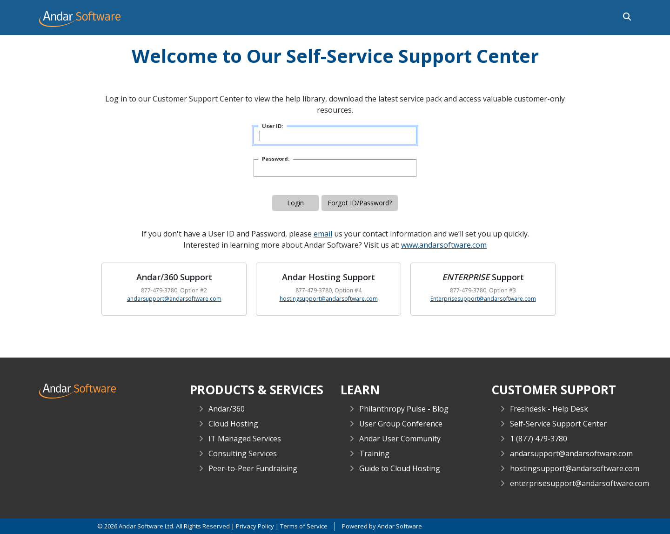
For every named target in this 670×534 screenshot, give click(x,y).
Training (374, 453)
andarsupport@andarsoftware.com (174, 299)
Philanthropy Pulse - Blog (404, 409)
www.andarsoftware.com (444, 245)
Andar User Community (400, 438)
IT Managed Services (244, 438)
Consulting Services (242, 453)
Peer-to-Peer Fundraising (252, 468)
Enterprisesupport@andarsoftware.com (483, 299)
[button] (624, 15)
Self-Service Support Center (558, 424)
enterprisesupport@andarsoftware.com (579, 483)
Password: (275, 158)
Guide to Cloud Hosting (399, 468)
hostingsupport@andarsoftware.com (329, 299)
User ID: (272, 125)
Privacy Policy (255, 526)
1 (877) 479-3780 (538, 438)
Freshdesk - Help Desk (549, 409)
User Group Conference (400, 424)
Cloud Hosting (233, 424)
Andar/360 (226, 409)
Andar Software (399, 526)
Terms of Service (304, 526)
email (323, 234)
